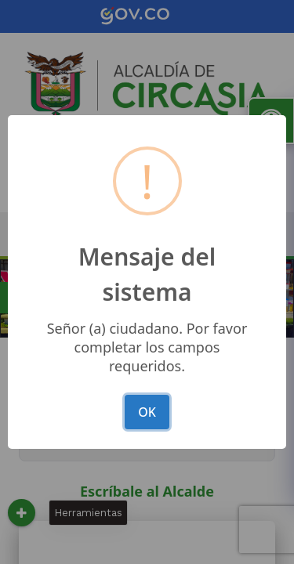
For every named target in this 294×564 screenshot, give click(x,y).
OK (147, 412)
